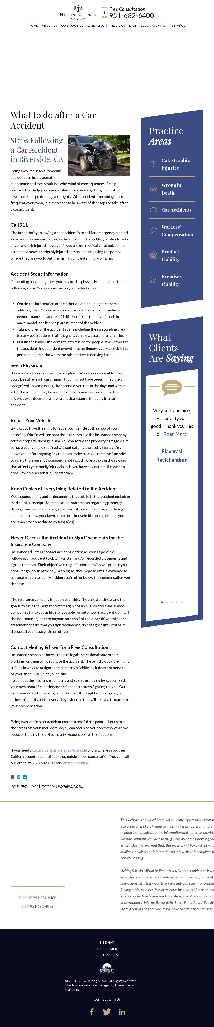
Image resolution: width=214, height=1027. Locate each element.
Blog (145, 25)
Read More (175, 434)
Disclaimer (107, 949)
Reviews (118, 25)
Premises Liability (172, 280)
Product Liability (171, 255)
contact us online (75, 763)
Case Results (97, 25)
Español (178, 25)
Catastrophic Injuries (176, 164)
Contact (160, 25)
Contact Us (107, 955)
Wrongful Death (172, 189)
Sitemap (107, 942)
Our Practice (72, 25)
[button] (162, 602)
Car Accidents (177, 210)
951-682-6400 (131, 15)
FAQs (133, 25)
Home (33, 25)
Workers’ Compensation (177, 231)
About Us (49, 25)
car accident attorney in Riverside (59, 750)
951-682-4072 (41, 912)
